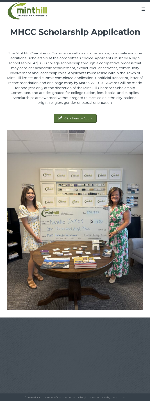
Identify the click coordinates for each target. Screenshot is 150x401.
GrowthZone (118, 397)
